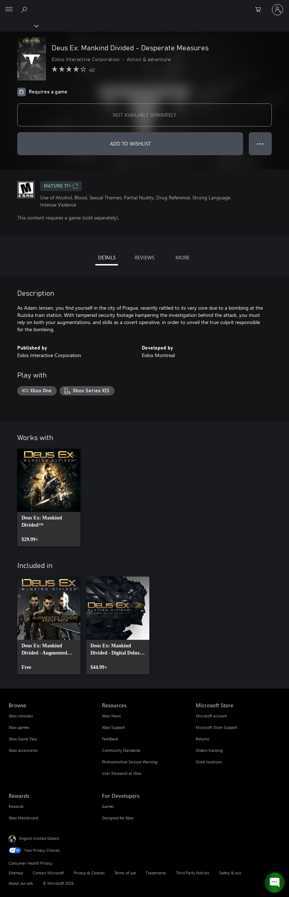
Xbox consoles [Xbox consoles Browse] (21, 715)
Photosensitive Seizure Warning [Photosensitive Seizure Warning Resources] (129, 761)
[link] (48, 497)
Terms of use (125, 872)
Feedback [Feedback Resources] (110, 738)
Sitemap (16, 872)
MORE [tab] (183, 257)
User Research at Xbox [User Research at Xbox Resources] (121, 773)
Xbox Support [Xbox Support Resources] (113, 727)
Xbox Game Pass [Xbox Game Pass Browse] (23, 738)
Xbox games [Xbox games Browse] (19, 727)
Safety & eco (230, 872)
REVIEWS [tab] (144, 257)
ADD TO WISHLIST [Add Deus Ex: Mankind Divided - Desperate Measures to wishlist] (130, 143)
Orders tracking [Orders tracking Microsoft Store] (209, 750)
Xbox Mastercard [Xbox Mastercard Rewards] (23, 817)
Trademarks (156, 872)
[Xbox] (18, 25)
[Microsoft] (144, 5)
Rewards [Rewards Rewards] (16, 806)
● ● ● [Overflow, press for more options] (260, 143)
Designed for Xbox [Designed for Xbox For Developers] (118, 817)
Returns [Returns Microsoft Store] (202, 738)
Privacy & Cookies (89, 872)
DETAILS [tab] (107, 257)
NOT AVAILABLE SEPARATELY (144, 114)
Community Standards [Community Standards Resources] (121, 750)
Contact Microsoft (48, 872)
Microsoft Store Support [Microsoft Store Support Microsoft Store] (216, 727)
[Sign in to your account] (277, 9)
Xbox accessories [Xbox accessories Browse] (23, 750)
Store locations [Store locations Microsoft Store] (209, 761)
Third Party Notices (192, 872)
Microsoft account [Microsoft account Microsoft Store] (211, 715)
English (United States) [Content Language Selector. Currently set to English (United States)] (39, 838)
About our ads (21, 883)
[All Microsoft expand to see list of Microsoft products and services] (9, 9)
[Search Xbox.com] (25, 9)
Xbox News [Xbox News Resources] (111, 715)
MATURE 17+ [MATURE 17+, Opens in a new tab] (61, 186)
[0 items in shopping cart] (260, 9)
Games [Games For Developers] (108, 806)
